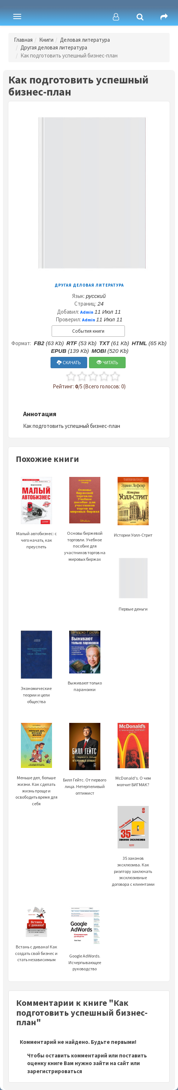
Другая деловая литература (54, 47)
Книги (46, 39)
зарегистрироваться (54, 1071)
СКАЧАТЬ (69, 362)
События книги (88, 331)
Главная (23, 39)
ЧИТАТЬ (107, 362)
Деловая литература (85, 39)
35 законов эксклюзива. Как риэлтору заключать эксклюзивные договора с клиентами (133, 855)
